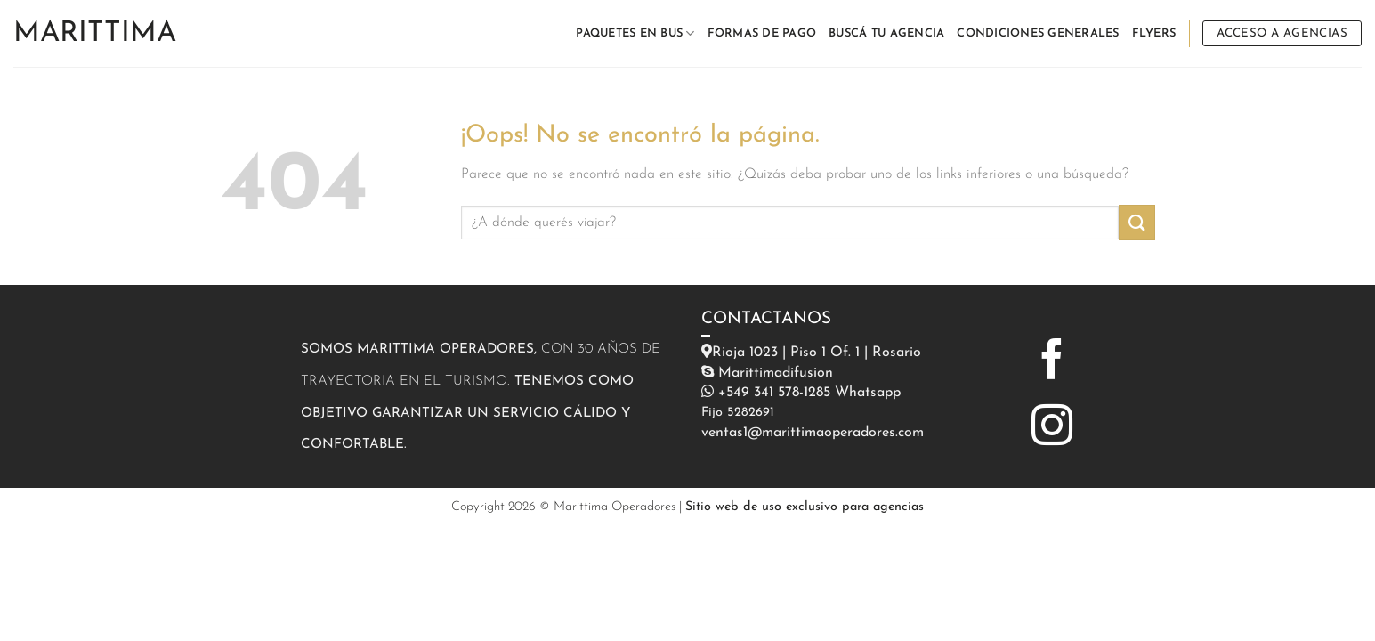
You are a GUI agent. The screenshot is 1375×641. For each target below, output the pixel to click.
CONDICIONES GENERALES (1038, 33)
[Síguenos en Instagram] (1051, 428)
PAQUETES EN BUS (635, 33)
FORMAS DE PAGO (762, 33)
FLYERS (1154, 33)
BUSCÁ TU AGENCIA (886, 33)
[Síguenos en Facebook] (1051, 362)
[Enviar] (1136, 222)
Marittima (94, 34)
